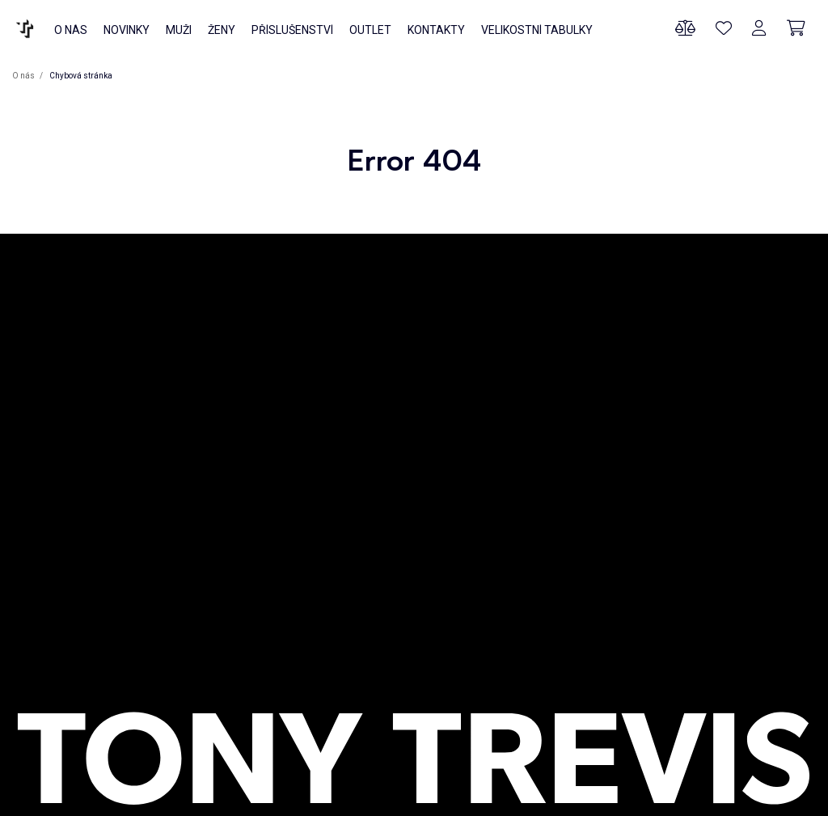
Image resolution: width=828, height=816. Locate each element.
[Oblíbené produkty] (724, 28)
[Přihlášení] (759, 28)
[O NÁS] (24, 28)
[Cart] (796, 28)
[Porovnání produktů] (685, 28)
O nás (24, 75)
